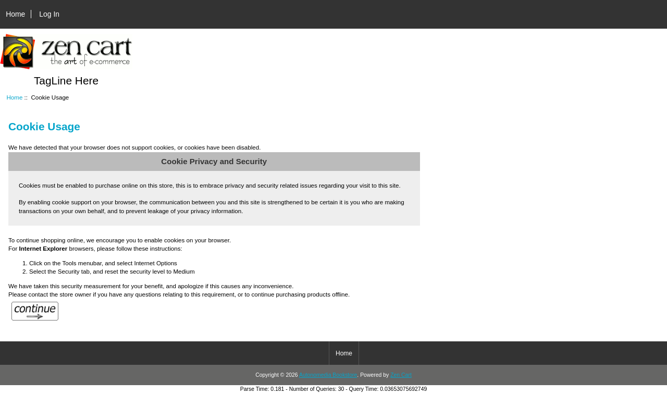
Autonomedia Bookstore (328, 375)
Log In (49, 14)
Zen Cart (401, 375)
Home (15, 14)
